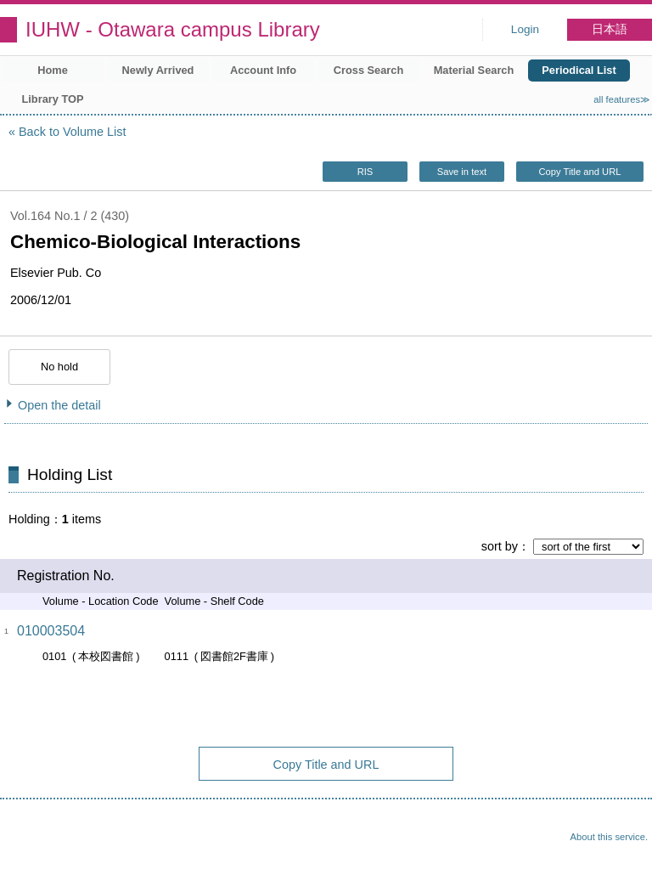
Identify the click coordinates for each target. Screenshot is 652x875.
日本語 (609, 29)
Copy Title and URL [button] (579, 172)
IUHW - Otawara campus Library (172, 29)
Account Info (263, 70)
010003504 (51, 631)
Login (525, 29)
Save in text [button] (461, 172)
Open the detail (59, 405)
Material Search (474, 70)
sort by (499, 546)
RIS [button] (365, 172)
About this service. (609, 837)
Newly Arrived (158, 70)
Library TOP (52, 99)
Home (52, 70)
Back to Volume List (72, 131)
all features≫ (621, 99)
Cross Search (369, 70)
